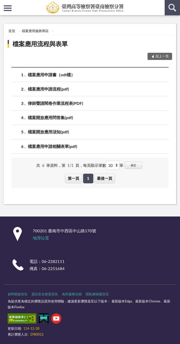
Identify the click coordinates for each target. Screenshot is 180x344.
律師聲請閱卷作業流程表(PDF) (55, 103)
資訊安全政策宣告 (44, 294)
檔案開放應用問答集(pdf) (50, 117)
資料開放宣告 (18, 294)
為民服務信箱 (72, 294)
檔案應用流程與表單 (40, 43)
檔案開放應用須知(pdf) (48, 132)
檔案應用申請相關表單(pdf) (52, 146)
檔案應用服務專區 (35, 31)
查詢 (172, 7)
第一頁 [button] (73, 178)
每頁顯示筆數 (94, 165)
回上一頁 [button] (162, 56)
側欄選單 (8, 8)
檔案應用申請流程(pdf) (48, 89)
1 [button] (88, 178)
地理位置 (41, 237)
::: (4, 4)
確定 (133, 165)
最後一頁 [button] (104, 178)
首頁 (11, 31)
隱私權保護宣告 (97, 294)
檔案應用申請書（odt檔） (51, 75)
